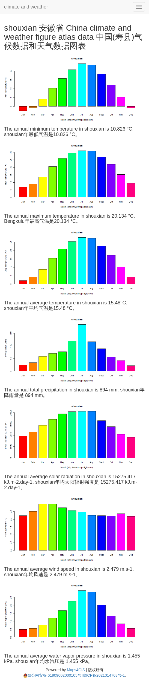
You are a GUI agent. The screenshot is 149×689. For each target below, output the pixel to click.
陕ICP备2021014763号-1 (103, 675)
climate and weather (26, 7)
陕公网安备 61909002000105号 (52, 675)
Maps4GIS (76, 670)
